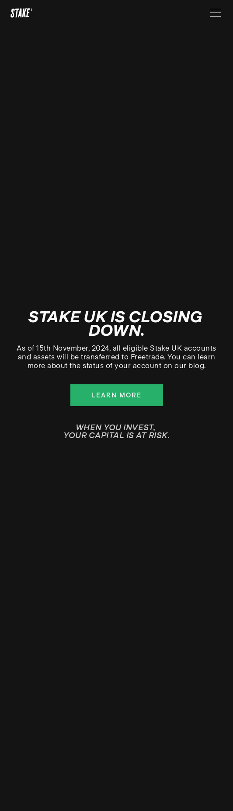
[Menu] (215, 12)
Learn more (116, 395)
